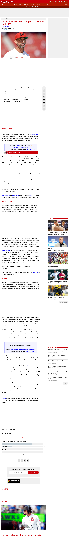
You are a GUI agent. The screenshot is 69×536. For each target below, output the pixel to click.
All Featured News (63, 302)
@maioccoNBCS (19, 345)
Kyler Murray (28, 364)
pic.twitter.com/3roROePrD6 (29, 347)
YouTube (64, 2)
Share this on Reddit (44, 106)
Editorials (10, 4)
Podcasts (24, 4)
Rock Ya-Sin (32, 194)
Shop (45, 4)
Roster (34, 4)
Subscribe (33, 471)
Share (66, 4)
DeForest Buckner (6, 323)
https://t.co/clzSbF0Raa (16, 347)
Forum (19, 4)
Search (67, 2)
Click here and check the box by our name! (30, 479)
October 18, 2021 (29, 349)
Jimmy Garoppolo (6, 249)
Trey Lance (35, 272)
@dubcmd (5, 29)
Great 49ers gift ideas (15, 151)
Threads (25, 458)
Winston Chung (6, 26)
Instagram (28, 458)
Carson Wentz (35, 134)
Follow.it (25, 473)
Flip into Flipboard (44, 103)
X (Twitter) (50, 2)
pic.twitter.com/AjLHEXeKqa (21, 146)
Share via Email (44, 109)
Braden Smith (15, 194)
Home (2, 4)
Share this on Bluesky (44, 100)
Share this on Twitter (44, 90)
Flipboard (62, 2)
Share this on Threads (44, 96)
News (5, 4)
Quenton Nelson (16, 394)
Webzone (7, 1)
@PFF (18, 144)
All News (65, 383)
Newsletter (40, 4)
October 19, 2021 (31, 148)
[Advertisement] (34, 12)
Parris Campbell (6, 194)
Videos (15, 4)
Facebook (22, 458)
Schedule (29, 4)
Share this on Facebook (44, 93)
